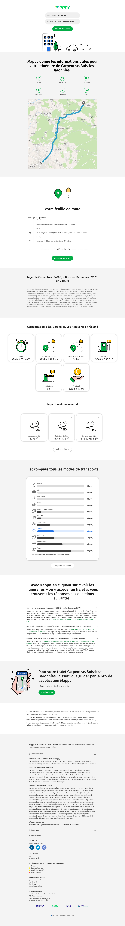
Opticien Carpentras (43, 816)
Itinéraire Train (86, 761)
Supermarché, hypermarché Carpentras (56, 811)
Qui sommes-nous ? (35, 880)
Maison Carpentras (77, 788)
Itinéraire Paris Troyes (58, 782)
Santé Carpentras (62, 795)
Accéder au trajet (62, 258)
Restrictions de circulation (70, 825)
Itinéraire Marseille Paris (54, 772)
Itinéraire (32, 761)
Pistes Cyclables (41, 825)
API (30, 856)
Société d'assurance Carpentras (39, 793)
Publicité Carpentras (85, 804)
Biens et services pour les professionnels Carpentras (67, 797)
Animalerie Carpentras (65, 818)
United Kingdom (35, 872)
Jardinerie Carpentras (35, 811)
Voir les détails (62, 449)
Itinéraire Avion (77, 764)
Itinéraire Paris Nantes (67, 775)
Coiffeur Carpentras (87, 790)
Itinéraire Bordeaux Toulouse (85, 775)
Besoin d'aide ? (35, 835)
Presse (31, 886)
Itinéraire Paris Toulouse (36, 775)
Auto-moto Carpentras (72, 790)
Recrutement (33, 882)
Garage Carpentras (63, 788)
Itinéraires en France (51, 770)
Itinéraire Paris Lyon (66, 770)
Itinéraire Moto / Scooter (52, 764)
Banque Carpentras (88, 809)
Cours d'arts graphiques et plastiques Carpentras (73, 814)
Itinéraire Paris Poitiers (78, 779)
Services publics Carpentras (76, 802)
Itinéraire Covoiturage (36, 764)
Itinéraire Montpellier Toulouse (72, 777)
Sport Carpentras (42, 797)
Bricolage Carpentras (73, 816)
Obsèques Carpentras (57, 793)
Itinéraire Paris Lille (70, 772)
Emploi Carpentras (69, 807)
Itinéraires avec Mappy (36, 770)
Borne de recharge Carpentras (70, 809)
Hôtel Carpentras (34, 788)
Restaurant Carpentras (48, 788)
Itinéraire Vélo (52, 761)
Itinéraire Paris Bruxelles (44, 779)
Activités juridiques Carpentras (47, 818)
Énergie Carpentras (35, 807)
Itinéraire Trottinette (89, 764)
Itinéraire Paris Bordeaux (37, 772)
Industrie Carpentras (44, 802)
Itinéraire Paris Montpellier (52, 777)
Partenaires (38, 886)
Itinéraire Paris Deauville (82, 770)
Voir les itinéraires (62, 29)
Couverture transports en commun (40, 898)
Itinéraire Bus (66, 764)
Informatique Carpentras (62, 800)
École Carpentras (49, 804)
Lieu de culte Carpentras (79, 811)
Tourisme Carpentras (58, 816)
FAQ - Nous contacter (35, 896)
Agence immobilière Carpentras (53, 790)
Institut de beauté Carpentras (51, 807)
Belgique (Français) (36, 868)
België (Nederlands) (36, 870)
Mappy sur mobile (34, 858)
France (32, 866)
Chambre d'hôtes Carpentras (46, 795)
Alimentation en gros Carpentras (66, 804)
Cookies (54, 894)
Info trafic (32, 825)
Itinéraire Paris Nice (52, 775)
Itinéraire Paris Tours (35, 777)
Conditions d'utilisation (36, 894)
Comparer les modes (62, 565)
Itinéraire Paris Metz (42, 782)
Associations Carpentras (78, 795)
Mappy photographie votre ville (38, 900)
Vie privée (47, 894)
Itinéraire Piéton (41, 761)
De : (56, 15)
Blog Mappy (32, 884)
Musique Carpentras (58, 802)
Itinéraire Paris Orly (84, 772)
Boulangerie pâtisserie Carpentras (48, 809)
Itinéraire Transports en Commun (69, 761)
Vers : (60, 22)
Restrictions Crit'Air (54, 825)
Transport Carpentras (73, 793)
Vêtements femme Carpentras (46, 814)
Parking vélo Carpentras (45, 800)
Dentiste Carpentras (78, 800)
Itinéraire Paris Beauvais (61, 779)
